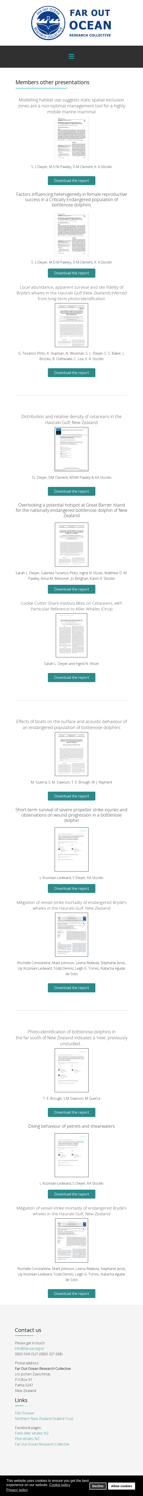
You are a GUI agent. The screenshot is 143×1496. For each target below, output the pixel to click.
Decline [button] (97, 1486)
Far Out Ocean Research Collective (42, 1444)
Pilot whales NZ (27, 1438)
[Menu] (71, 57)
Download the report (71, 180)
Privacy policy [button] (17, 1490)
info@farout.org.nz (29, 1348)
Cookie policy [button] (59, 1485)
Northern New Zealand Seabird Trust (44, 1418)
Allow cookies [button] (121, 1486)
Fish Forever (24, 1413)
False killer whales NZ (32, 1433)
